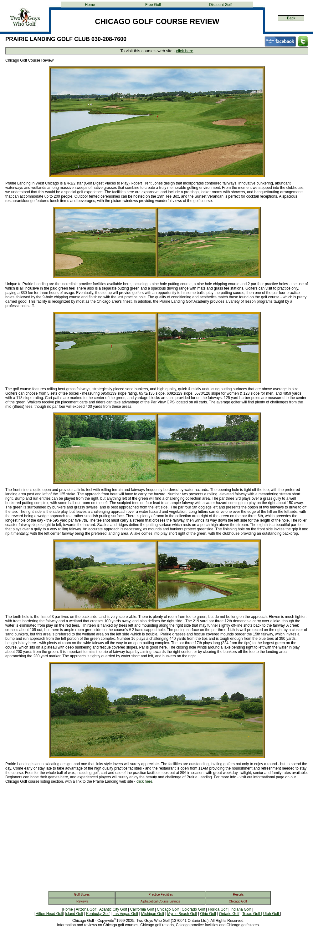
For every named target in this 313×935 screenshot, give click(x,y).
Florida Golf (217, 909)
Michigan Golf (152, 914)
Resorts (238, 894)
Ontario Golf (229, 914)
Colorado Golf (193, 909)
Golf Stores (82, 894)
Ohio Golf (208, 914)
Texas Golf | (252, 914)
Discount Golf (220, 5)
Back (291, 18)
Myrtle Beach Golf (182, 914)
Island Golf (74, 914)
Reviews (81, 901)
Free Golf (153, 5)
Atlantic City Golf (113, 909)
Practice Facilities (160, 894)
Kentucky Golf (98, 914)
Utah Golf (271, 914)
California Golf (142, 909)
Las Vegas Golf (125, 914)
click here (184, 50)
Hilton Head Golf (49, 914)
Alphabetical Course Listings (160, 901)
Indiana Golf (240, 909)
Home (90, 5)
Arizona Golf (86, 909)
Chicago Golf (238, 901)
